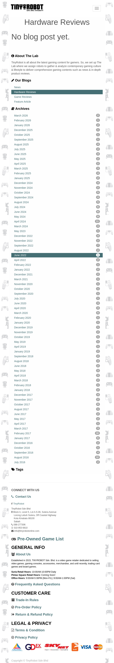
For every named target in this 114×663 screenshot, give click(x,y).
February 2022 (57, 264)
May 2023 (57, 231)
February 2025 (57, 173)
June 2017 (57, 414)
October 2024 (57, 192)
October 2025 (57, 134)
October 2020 (57, 288)
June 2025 (57, 154)
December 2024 (57, 182)
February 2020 (57, 317)
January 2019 (57, 351)
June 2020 (57, 303)
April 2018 (57, 375)
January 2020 (57, 322)
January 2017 (57, 438)
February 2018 (57, 385)
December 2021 (57, 274)
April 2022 (57, 259)
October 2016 (57, 447)
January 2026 (57, 125)
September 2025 (57, 139)
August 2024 (57, 202)
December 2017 (57, 394)
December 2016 (57, 442)
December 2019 (57, 327)
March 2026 (57, 115)
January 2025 (57, 178)
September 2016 (57, 452)
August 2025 (57, 144)
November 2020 (57, 284)
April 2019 (57, 346)
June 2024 (57, 211)
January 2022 (57, 269)
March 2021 (57, 279)
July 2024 (57, 207)
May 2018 (57, 370)
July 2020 (57, 298)
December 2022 (57, 235)
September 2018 (57, 356)
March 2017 (57, 428)
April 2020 (57, 308)
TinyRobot (18, 503)
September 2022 (57, 245)
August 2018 (57, 361)
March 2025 (57, 168)
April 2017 (57, 423)
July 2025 (57, 149)
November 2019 (57, 332)
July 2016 (57, 462)
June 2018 (57, 365)
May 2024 (57, 216)
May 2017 (57, 418)
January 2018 (57, 390)
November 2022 (57, 240)
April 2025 (57, 163)
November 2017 (57, 399)
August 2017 (57, 409)
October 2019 (57, 337)
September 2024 (57, 197)
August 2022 (57, 250)
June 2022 (57, 255)
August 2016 (57, 457)
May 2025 (57, 158)
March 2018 (57, 380)
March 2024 (57, 226)
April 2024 (57, 221)
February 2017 (57, 433)
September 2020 (57, 293)
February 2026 (57, 120)
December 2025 (57, 129)
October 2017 (57, 404)
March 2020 (57, 312)
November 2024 (57, 187)
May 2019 (57, 341)
